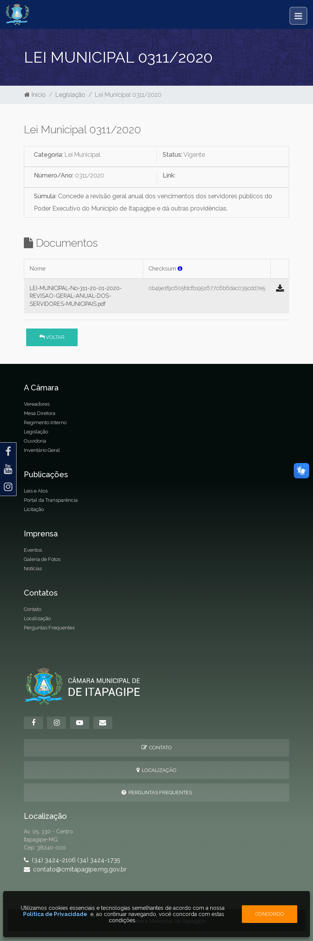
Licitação (34, 509)
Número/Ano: (53, 175)
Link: (169, 175)
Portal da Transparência (51, 500)
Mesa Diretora (39, 413)
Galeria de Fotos (42, 559)
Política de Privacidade (55, 914)
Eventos (33, 550)
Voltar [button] (52, 337)
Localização (37, 618)
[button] (180, 268)
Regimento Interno (45, 422)
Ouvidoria (35, 441)
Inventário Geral (42, 450)
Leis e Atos (36, 491)
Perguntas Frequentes (49, 628)
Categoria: (48, 154)
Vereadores (37, 404)
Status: (172, 154)
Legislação (70, 94)
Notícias (33, 568)
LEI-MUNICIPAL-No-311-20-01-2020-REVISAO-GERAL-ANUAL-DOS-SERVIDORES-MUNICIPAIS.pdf (76, 296)
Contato (32, 609)
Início (35, 94)
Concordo (269, 914)
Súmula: (45, 196)
